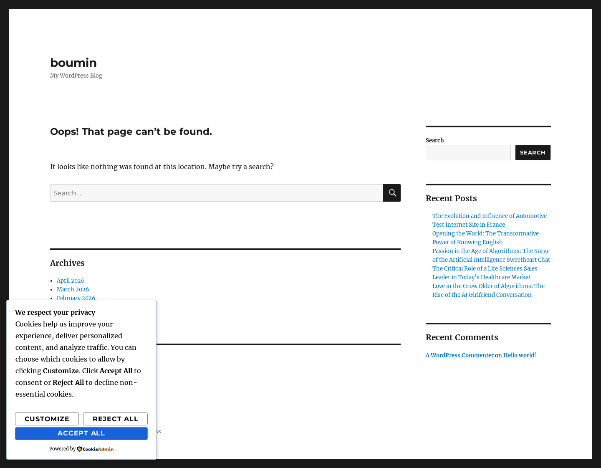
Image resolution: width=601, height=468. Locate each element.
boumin (73, 63)
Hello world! (519, 355)
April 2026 (71, 280)
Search (435, 140)
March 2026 (73, 289)
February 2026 (76, 298)
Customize (47, 419)
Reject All (116, 419)
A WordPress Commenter (460, 355)
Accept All (81, 433)
